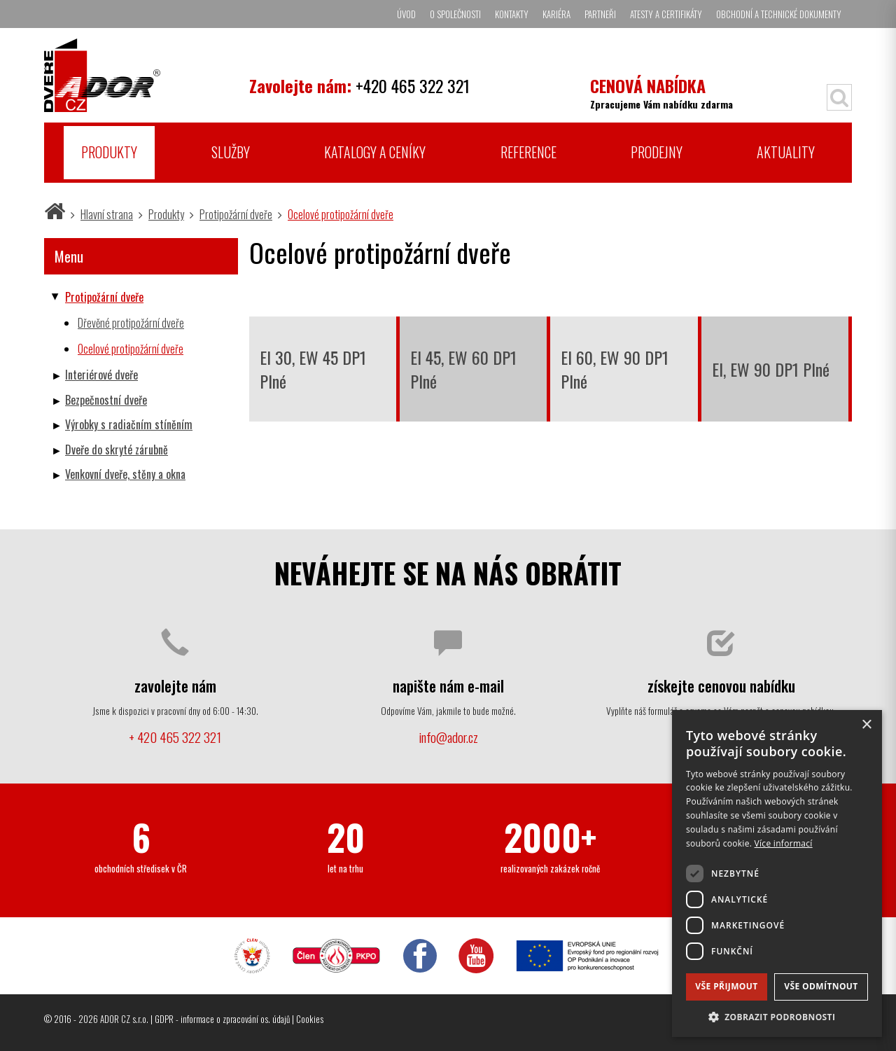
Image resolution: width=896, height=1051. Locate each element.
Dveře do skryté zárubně (116, 449)
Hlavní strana (106, 214)
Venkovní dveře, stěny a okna (125, 474)
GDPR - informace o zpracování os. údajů (222, 1019)
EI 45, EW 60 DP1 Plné (463, 369)
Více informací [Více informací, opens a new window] (784, 843)
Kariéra (556, 14)
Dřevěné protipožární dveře (131, 322)
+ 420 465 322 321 (175, 737)
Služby (230, 151)
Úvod (406, 14)
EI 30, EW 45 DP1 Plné (313, 369)
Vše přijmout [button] (726, 986)
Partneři (600, 14)
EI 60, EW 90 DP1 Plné (614, 369)
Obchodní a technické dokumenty (778, 14)
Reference (528, 151)
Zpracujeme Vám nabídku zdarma (661, 92)
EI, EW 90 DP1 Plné (771, 369)
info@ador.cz (448, 737)
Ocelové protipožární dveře (340, 214)
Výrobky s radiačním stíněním (128, 424)
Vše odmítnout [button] (821, 986)
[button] (777, 1016)
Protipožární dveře (236, 214)
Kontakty (511, 14)
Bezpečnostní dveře (106, 399)
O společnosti (455, 14)
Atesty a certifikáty (666, 14)
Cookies (309, 1019)
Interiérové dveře (101, 374)
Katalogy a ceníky (375, 151)
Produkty (109, 151)
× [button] (866, 725)
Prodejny (656, 151)
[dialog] (777, 873)
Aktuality (786, 151)
